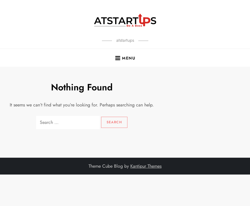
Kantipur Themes (146, 166)
